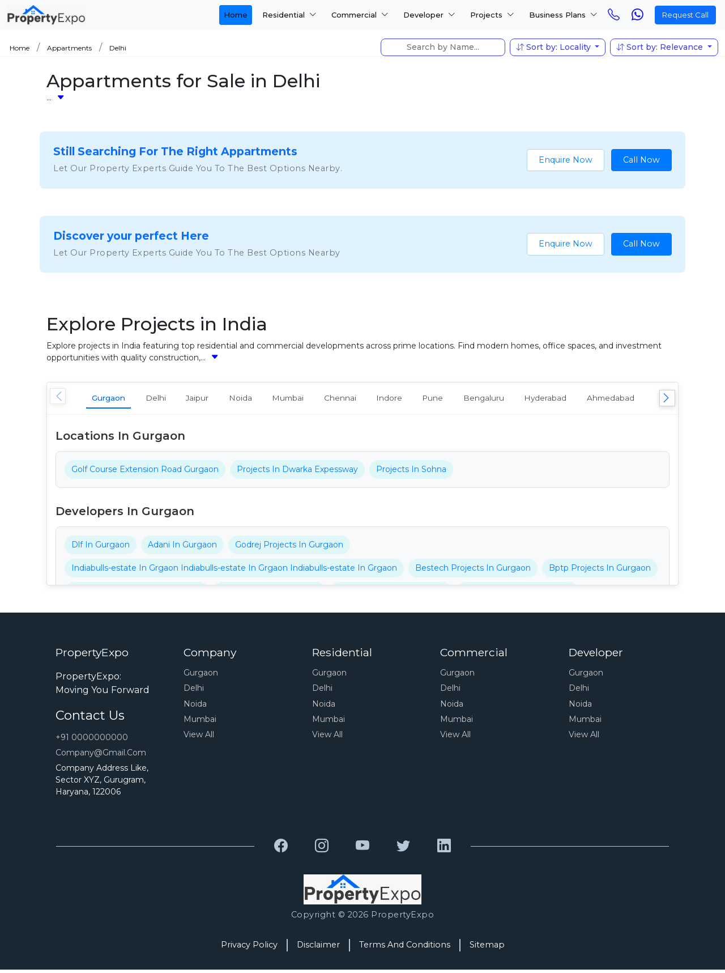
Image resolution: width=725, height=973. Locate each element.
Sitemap (487, 948)
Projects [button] (492, 14)
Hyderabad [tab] (645, 399)
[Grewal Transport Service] (281, 850)
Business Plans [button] (563, 14)
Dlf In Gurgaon (100, 548)
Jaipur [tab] (224, 399)
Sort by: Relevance (660, 47)
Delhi (117, 48)
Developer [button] (429, 14)
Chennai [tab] (397, 399)
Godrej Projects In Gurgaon (289, 548)
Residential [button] (289, 14)
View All (199, 738)
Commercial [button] (360, 14)
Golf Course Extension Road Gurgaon (145, 473)
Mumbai (200, 722)
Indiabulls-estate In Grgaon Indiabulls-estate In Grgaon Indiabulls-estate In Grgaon (234, 571)
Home (236, 14)
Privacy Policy (249, 948)
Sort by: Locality (554, 47)
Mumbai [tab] (335, 399)
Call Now (641, 160)
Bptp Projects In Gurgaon (600, 571)
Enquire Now (565, 160)
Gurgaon (201, 676)
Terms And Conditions (404, 948)
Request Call (685, 14)
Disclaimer (318, 948)
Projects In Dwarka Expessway (297, 473)
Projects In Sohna (411, 473)
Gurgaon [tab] (115, 399)
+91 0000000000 (92, 741)
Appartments (69, 48)
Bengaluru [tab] (571, 399)
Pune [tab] (509, 399)
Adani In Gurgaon (182, 548)
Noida (195, 707)
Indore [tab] (456, 399)
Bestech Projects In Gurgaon (473, 571)
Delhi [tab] (172, 399)
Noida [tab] (277, 399)
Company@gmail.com (101, 756)
